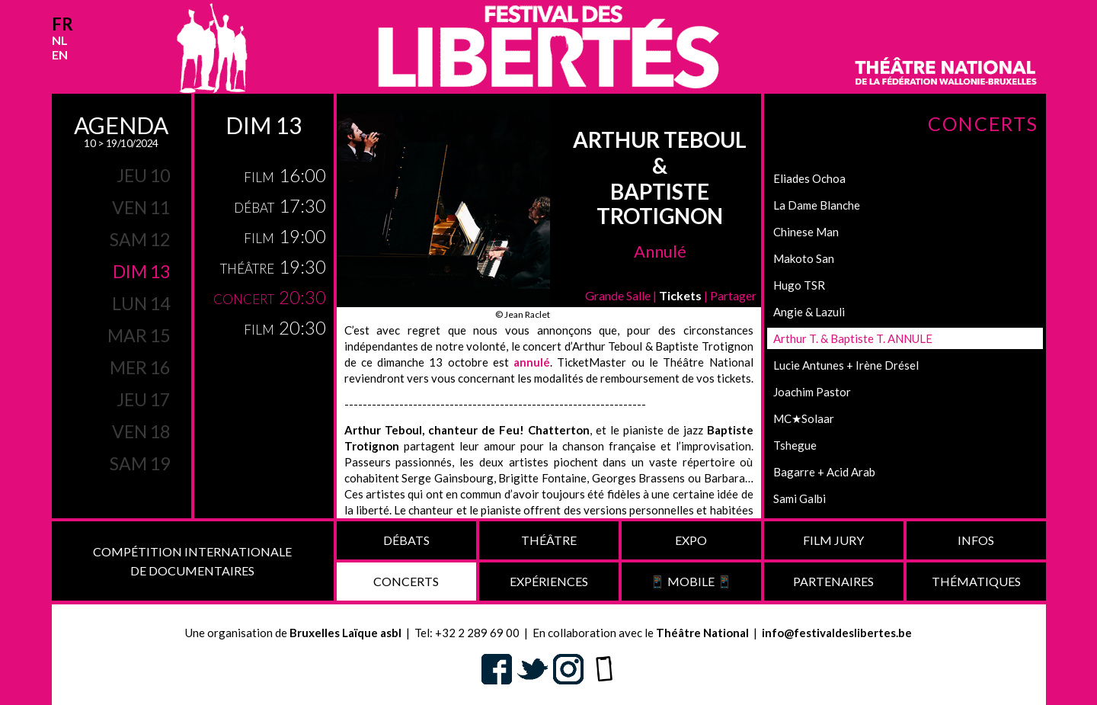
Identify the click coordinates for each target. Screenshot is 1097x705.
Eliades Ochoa (809, 178)
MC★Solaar (803, 418)
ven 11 (141, 207)
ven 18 (141, 431)
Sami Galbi (799, 498)
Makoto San (803, 258)
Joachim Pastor (812, 392)
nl (60, 40)
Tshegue (795, 445)
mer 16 (140, 367)
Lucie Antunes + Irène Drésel (846, 365)
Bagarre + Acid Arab (824, 472)
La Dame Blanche (816, 205)
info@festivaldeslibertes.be (837, 632)
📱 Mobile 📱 (691, 581)
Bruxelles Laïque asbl (345, 632)
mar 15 (138, 335)
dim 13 (141, 271)
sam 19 (140, 463)
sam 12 (140, 239)
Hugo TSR (799, 285)
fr (62, 24)
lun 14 (141, 303)
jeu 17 (143, 399)
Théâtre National (702, 632)
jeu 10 (143, 175)
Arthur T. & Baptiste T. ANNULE (852, 338)
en (60, 54)
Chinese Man (806, 232)
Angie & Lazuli (809, 312)
